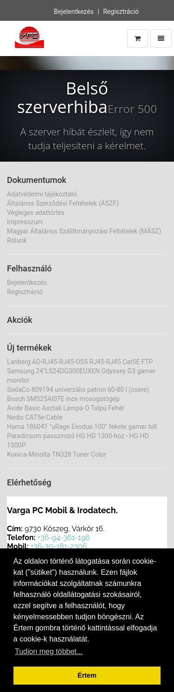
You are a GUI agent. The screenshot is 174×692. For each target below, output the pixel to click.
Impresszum (25, 222)
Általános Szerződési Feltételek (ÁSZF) (63, 203)
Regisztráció (121, 10)
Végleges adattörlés (35, 212)
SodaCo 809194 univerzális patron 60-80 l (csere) (78, 389)
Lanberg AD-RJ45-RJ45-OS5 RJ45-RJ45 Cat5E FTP (80, 361)
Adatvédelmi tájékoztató (42, 194)
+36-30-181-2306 (59, 546)
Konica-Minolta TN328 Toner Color (56, 454)
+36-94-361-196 (64, 537)
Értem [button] (87, 675)
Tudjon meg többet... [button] (49, 651)
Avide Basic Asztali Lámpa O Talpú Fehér (65, 408)
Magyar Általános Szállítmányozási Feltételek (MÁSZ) (84, 231)
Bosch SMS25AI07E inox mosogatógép (63, 399)
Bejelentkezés (74, 10)
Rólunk (17, 240)
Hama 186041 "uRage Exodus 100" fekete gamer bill (82, 426)
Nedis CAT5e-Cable (35, 417)
